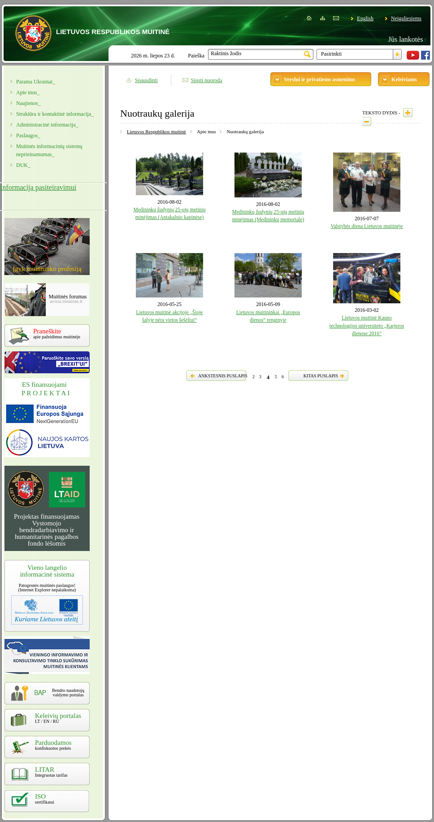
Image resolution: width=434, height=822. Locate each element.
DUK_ (23, 165)
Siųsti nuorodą (206, 80)
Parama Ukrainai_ (35, 82)
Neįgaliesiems (406, 18)
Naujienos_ (28, 103)
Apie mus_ (27, 92)
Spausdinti (146, 80)
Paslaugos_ (28, 135)
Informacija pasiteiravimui (38, 187)
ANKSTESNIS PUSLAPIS (222, 375)
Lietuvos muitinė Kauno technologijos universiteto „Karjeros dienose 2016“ (367, 325)
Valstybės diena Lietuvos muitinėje (366, 226)
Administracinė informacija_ (47, 125)
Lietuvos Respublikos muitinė (156, 131)
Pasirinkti (331, 54)
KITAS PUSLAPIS (321, 375)
